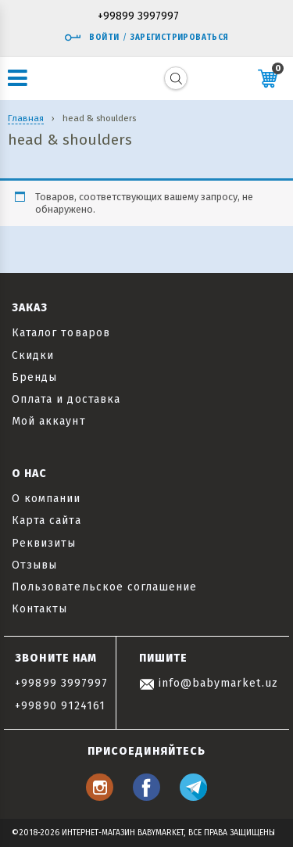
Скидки (33, 355)
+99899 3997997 (138, 17)
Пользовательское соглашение (104, 587)
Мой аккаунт (49, 421)
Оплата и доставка (66, 399)
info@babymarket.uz (208, 683)
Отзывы (34, 565)
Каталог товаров (61, 332)
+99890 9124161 (60, 705)
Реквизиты (44, 543)
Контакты (39, 609)
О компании (46, 498)
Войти (91, 37)
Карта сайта (46, 520)
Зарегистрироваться (179, 37)
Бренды (34, 377)
